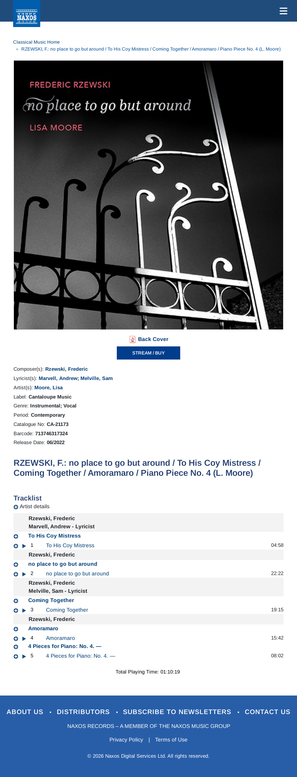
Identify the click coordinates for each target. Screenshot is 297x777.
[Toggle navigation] (282, 11)
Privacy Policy (126, 739)
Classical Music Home (36, 42)
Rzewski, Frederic (66, 369)
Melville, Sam (96, 378)
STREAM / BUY (148, 353)
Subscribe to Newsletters (178, 712)
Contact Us (268, 712)
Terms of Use (171, 739)
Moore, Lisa (48, 387)
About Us (26, 712)
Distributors (84, 712)
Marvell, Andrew (58, 378)
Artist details (35, 506)
